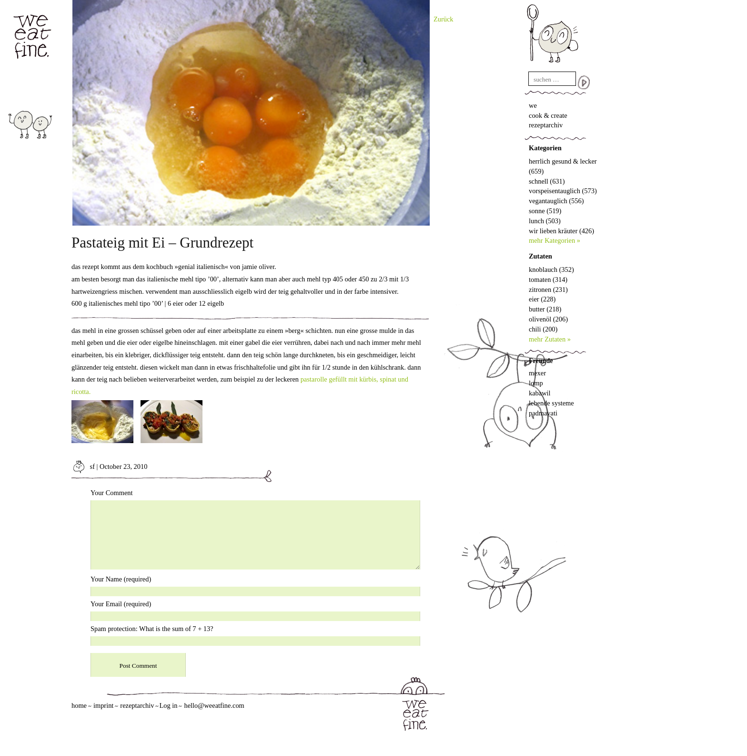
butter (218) (545, 309)
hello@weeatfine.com (214, 705)
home (79, 705)
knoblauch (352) (551, 269)
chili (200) (543, 329)
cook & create (548, 115)
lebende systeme (551, 403)
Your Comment (112, 493)
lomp (536, 383)
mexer (537, 373)
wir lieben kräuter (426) (561, 231)
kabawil (540, 393)
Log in (168, 705)
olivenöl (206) (548, 319)
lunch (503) (545, 221)
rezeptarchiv (546, 125)
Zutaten (540, 256)
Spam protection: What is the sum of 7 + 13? (152, 628)
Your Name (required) (121, 579)
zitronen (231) (548, 289)
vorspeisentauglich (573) (563, 191)
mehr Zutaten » (550, 339)
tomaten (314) (548, 279)
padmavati (543, 413)
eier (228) (542, 299)
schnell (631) (547, 181)
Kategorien (545, 148)
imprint (103, 705)
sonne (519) (545, 211)
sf (83, 466)
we (533, 105)
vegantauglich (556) (556, 201)
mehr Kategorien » (554, 240)
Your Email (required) (121, 604)
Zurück (444, 19)
